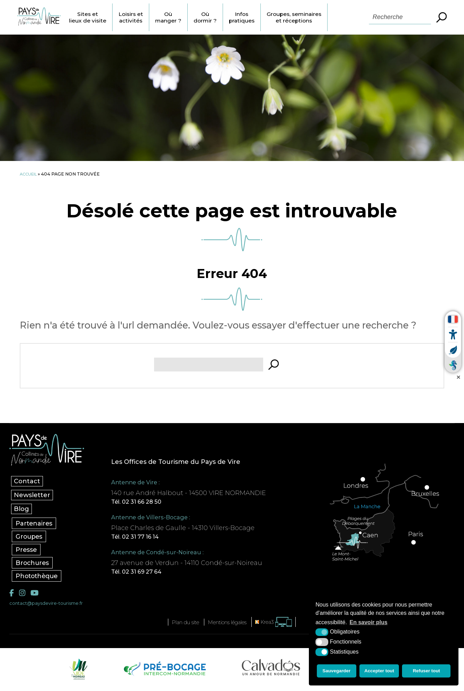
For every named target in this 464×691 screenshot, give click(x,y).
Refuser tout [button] (427, 672)
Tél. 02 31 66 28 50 (146, 502)
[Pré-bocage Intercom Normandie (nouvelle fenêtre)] (163, 672)
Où (187, 17)
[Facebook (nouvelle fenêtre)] (12, 595)
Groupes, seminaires (325, 17)
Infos (267, 17)
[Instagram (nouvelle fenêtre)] (22, 595)
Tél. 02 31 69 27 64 (146, 574)
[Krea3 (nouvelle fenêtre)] (282, 625)
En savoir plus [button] (368, 624)
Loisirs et (146, 17)
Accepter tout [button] (380, 672)
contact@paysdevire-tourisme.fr (50, 606)
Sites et (100, 17)
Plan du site (179, 625)
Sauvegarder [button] (336, 672)
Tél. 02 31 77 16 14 (145, 538)
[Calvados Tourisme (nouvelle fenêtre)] (271, 670)
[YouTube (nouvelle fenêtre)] (36, 595)
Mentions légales (229, 625)
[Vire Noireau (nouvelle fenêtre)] (77, 672)
